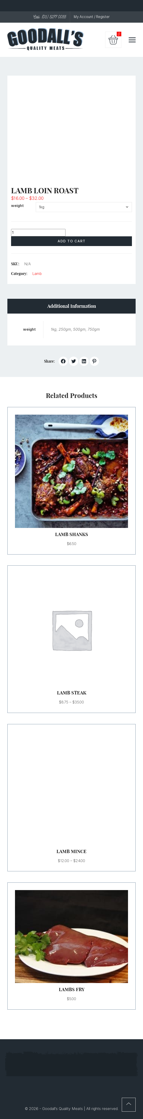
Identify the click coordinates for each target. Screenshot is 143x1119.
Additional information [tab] (71, 306)
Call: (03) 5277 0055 (49, 17)
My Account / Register (92, 17)
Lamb (37, 273)
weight (17, 205)
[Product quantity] (38, 232)
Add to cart (72, 241)
